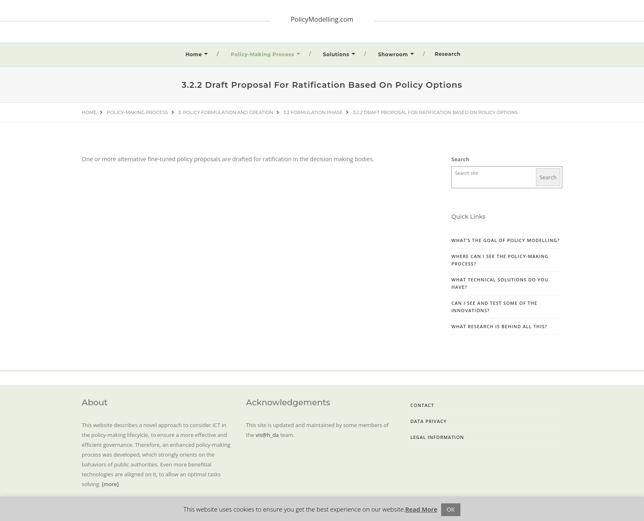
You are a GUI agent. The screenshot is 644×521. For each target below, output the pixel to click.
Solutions (336, 54)
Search (460, 159)
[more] (110, 484)
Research (448, 54)
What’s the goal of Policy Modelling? (505, 240)
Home (194, 54)
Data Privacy (428, 421)
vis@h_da (266, 435)
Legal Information (437, 437)
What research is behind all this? (499, 326)
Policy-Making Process (262, 54)
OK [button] (451, 509)
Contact (422, 405)
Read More (421, 509)
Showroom (393, 54)
